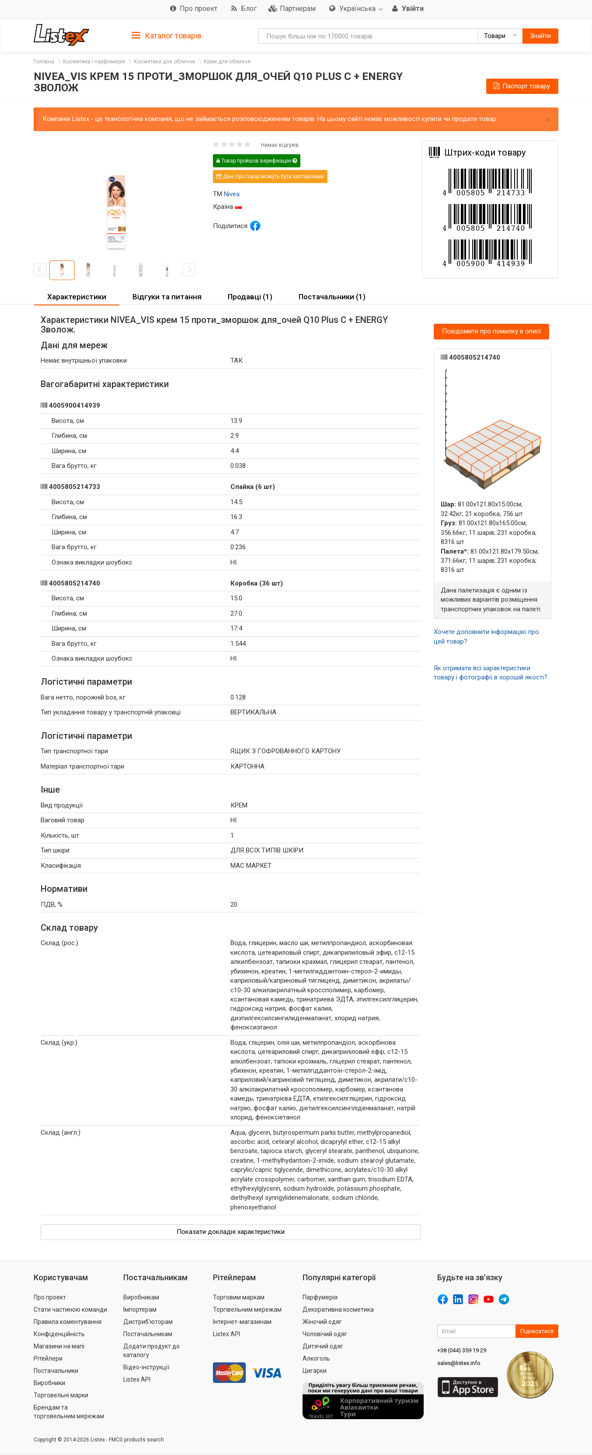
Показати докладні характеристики (231, 1232)
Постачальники (56, 1370)
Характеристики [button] (76, 296)
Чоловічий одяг (325, 1333)
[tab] (166, 35)
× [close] (548, 119)
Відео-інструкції (146, 1367)
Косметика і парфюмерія (94, 62)
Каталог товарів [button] (167, 36)
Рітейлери (48, 1358)
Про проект (50, 1297)
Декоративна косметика (338, 1309)
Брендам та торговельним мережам (69, 1412)
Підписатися (537, 1331)
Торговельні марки (61, 1395)
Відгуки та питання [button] (167, 296)
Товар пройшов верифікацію (256, 161)
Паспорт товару (521, 86)
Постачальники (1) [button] (332, 296)
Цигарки (315, 1370)
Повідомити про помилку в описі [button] (491, 331)
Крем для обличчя (227, 62)
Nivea (232, 194)
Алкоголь (316, 1358)
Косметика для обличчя (164, 62)
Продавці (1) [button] (250, 296)
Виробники (49, 1382)
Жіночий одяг (322, 1321)
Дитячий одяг (323, 1346)
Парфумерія (320, 1297)
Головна (44, 62)
